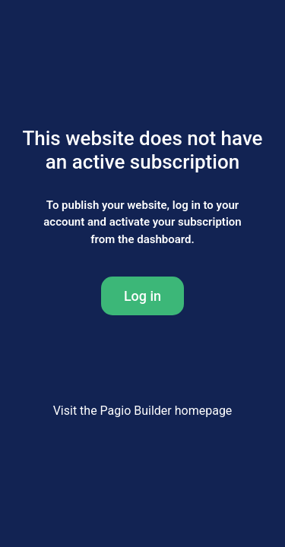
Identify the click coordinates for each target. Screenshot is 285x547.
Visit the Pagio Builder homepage (143, 410)
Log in (142, 296)
